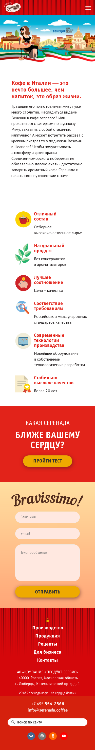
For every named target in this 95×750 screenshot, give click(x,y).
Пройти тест (47, 461)
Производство (47, 628)
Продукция (47, 636)
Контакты (47, 660)
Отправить (47, 592)
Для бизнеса (47, 652)
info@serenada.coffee (48, 710)
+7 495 (47, 704)
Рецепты (47, 644)
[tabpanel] (47, 38)
